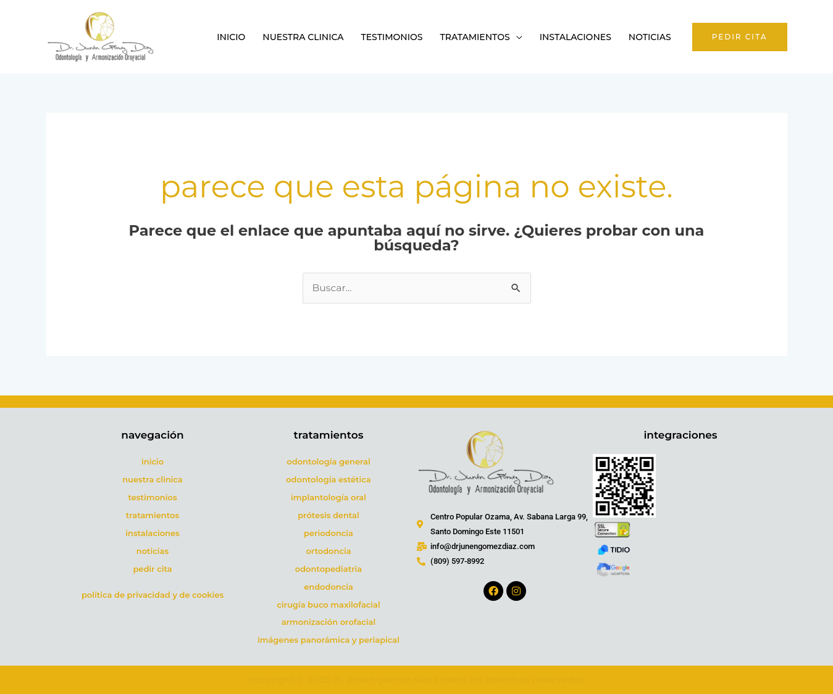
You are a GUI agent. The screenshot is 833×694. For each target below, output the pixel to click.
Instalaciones (575, 37)
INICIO (152, 462)
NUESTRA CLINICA (152, 480)
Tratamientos (475, 37)
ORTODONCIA (328, 551)
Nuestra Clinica (302, 37)
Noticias (650, 37)
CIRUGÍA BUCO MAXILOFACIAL (328, 604)
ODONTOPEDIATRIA (328, 569)
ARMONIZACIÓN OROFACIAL (329, 622)
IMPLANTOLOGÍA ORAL (328, 498)
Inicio (231, 37)
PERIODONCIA (328, 534)
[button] (739, 37)
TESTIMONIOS (152, 498)
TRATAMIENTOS (152, 516)
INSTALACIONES (152, 534)
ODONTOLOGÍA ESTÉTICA (328, 480)
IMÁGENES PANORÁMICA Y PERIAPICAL (328, 640)
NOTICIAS (152, 551)
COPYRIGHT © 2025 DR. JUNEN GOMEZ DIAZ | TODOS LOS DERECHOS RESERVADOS (416, 680)
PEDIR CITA (152, 569)
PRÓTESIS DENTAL (328, 516)
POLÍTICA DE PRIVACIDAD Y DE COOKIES (153, 595)
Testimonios (392, 37)
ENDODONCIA (328, 587)
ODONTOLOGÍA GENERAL (328, 462)
